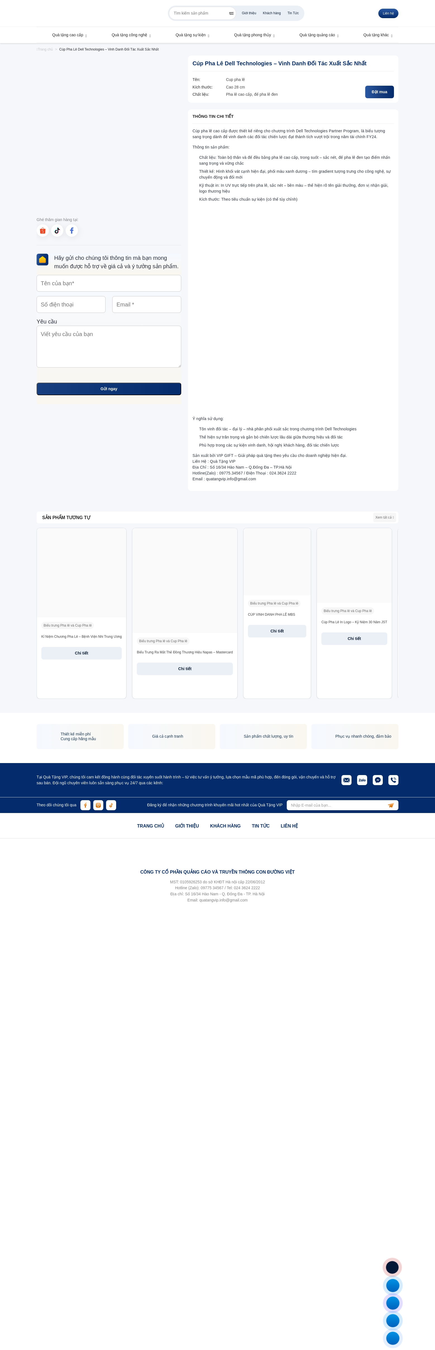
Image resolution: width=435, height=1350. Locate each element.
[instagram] (98, 805)
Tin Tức (293, 13)
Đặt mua (379, 92)
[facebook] (72, 230)
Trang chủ (150, 826)
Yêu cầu (109, 344)
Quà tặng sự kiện (188, 35)
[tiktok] (57, 230)
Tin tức (261, 826)
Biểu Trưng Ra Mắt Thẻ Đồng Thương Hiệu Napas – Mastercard (185, 652)
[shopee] (43, 230)
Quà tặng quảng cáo (314, 35)
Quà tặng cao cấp (65, 35)
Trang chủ (45, 49)
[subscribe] (390, 805)
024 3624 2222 (247, 888)
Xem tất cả (385, 517)
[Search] (231, 13)
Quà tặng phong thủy (250, 35)
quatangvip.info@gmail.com (223, 900)
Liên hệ (388, 13)
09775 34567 (212, 888)
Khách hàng (272, 13)
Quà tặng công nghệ (127, 35)
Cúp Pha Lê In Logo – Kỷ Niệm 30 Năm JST (354, 622)
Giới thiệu (249, 13)
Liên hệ (289, 826)
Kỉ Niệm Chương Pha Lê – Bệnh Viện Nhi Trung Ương (81, 637)
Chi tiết (81, 653)
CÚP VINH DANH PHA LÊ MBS (271, 615)
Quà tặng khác (373, 35)
